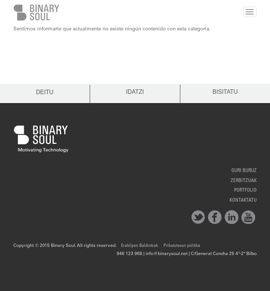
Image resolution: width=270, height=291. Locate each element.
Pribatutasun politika (181, 246)
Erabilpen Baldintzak (139, 246)
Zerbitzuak (244, 180)
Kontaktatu (243, 200)
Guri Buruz (244, 170)
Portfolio (245, 190)
